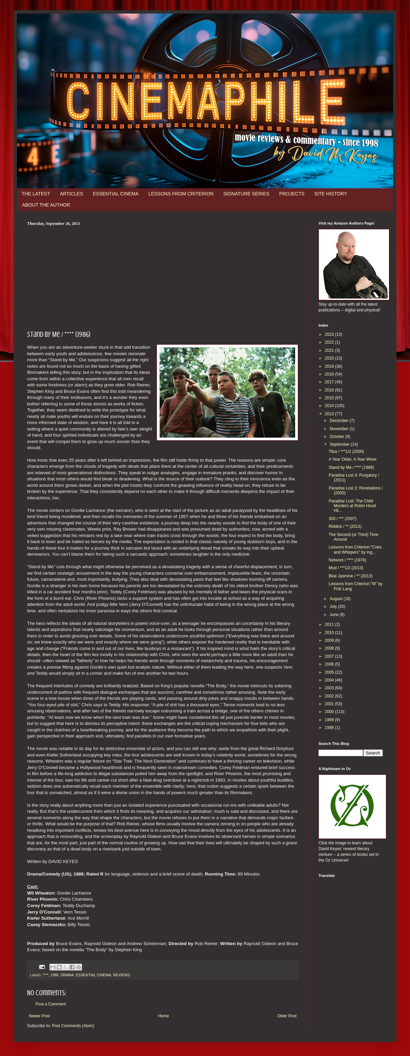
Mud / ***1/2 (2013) (346, 567)
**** (45, 975)
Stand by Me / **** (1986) (351, 467)
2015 (330, 398)
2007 (330, 656)
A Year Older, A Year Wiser (352, 459)
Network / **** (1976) (347, 560)
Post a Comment (51, 1004)
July (334, 606)
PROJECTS (292, 193)
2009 (330, 640)
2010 (330, 632)
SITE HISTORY (330, 193)
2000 (330, 711)
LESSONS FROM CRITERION (180, 193)
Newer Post (39, 1016)
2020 (330, 358)
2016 (330, 390)
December (340, 420)
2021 (330, 350)
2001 (330, 704)
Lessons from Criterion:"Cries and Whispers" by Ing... (355, 549)
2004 (330, 680)
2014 (330, 405)
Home (163, 1016)
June (335, 614)
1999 (330, 719)
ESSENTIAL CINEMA (116, 193)
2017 (330, 382)
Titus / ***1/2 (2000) (346, 451)
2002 (330, 696)
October (337, 436)
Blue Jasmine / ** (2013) (350, 576)
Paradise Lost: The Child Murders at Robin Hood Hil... (352, 506)
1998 (330, 727)
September (340, 444)
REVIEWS (121, 975)
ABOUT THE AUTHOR (46, 205)
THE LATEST (36, 193)
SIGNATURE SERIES (246, 193)
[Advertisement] (162, 277)
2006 (330, 664)
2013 (330, 413)
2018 (330, 374)
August (337, 598)
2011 (330, 624)
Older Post (286, 1016)
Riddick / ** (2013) (345, 526)
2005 (330, 672)
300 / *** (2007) (342, 518)
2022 (330, 342)
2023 (330, 334)
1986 (54, 975)
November (340, 428)
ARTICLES (71, 193)
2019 (330, 366)
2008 (330, 648)
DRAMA (67, 975)
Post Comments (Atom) (73, 1025)
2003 (330, 688)
